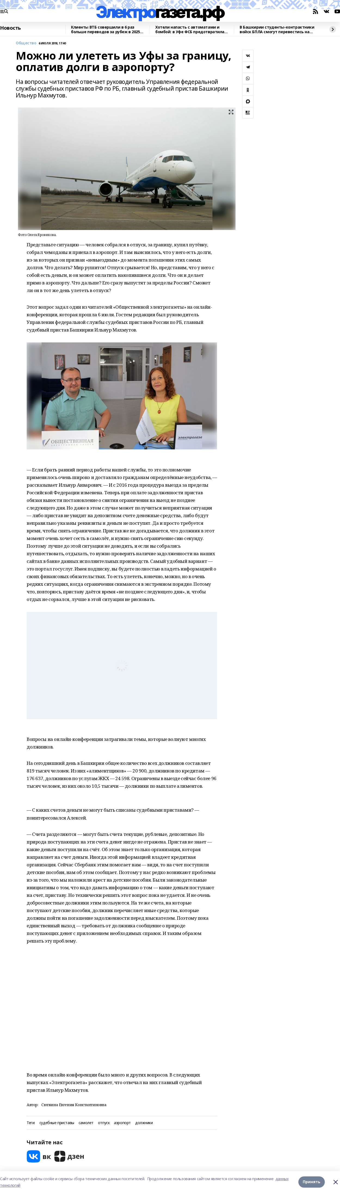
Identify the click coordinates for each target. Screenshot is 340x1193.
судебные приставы (56, 1123)
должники (144, 1123)
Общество (26, 43)
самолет (86, 1123)
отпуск (104, 1123)
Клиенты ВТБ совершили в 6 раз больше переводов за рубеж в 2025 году (105, 29)
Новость (10, 28)
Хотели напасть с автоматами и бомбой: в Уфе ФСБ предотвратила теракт (189, 29)
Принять (311, 1182)
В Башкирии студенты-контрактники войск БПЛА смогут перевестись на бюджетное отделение (277, 29)
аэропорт (122, 1123)
